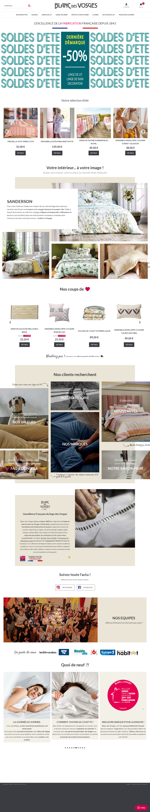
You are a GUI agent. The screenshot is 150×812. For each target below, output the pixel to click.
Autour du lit (108, 15)
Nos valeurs (24, 422)
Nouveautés (21, 15)
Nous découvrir (126, 15)
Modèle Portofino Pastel (140, 445)
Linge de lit (47, 15)
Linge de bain (62, 15)
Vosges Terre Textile (48, 538)
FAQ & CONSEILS (24, 468)
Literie (95, 15)
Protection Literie (80, 15)
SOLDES (34, 15)
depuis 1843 (44, 521)
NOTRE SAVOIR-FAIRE (126, 468)
